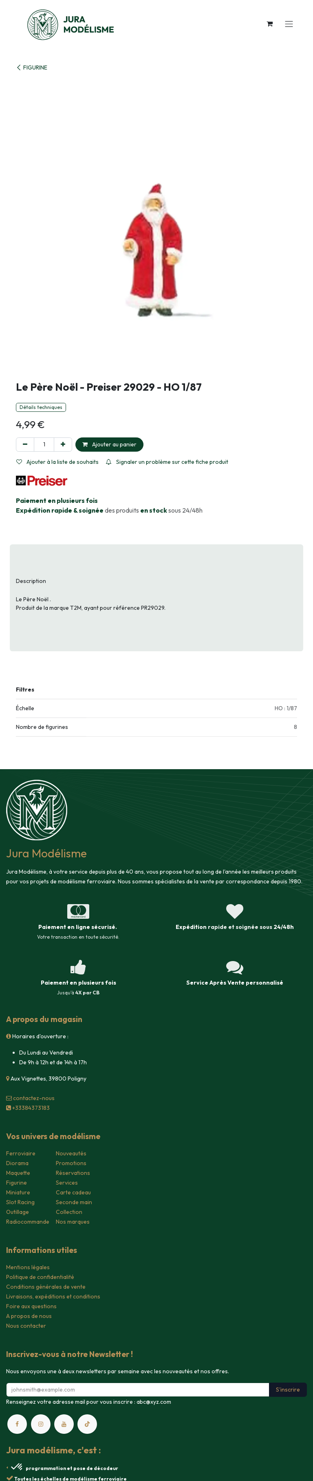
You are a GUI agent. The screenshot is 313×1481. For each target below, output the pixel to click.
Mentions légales (28, 1267)
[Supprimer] (25, 444)
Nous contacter (26, 1325)
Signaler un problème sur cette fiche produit (167, 461)
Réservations (73, 1173)
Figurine (16, 1182)
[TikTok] (87, 1424)
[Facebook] (17, 1424)
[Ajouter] (63, 444)
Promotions (71, 1163)
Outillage (17, 1212)
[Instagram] (41, 1424)
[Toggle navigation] (289, 23)
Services (67, 1182)
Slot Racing (20, 1202)
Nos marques (73, 1221)
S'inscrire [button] (288, 1389)
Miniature (18, 1192)
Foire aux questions (31, 1306)
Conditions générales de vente (46, 1286)
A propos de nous (29, 1316)
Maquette (18, 1173)
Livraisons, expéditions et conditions (53, 1296)
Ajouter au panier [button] (109, 444)
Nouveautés (71, 1153)
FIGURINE (31, 67)
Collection (69, 1212)
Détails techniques (41, 407)
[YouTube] (64, 1424)
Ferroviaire (20, 1153)
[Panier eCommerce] (269, 23)
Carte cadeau (73, 1192)
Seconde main (74, 1202)
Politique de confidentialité (40, 1277)
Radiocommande (27, 1221)
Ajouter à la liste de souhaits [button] (57, 461)
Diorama (17, 1163)
